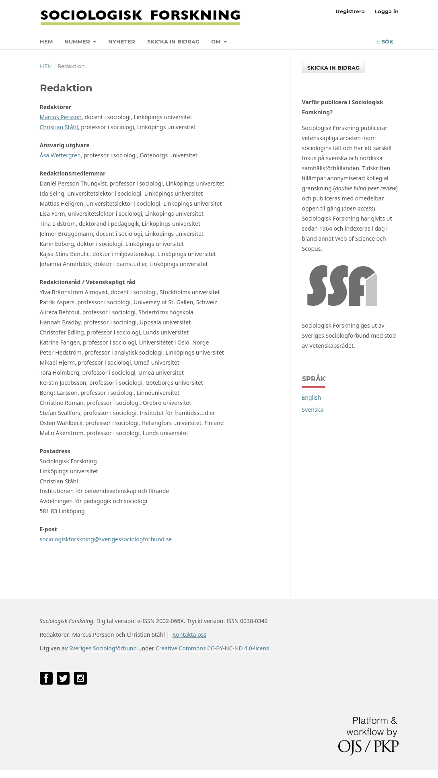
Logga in (386, 11)
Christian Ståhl (59, 127)
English (311, 397)
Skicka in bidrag (173, 41)
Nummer (78, 41)
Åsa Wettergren (60, 155)
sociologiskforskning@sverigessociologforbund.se (106, 539)
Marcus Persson (61, 117)
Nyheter (121, 41)
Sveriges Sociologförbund (103, 648)
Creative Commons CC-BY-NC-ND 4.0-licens (213, 648)
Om (216, 41)
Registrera (350, 11)
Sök (385, 41)
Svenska (312, 409)
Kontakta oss (190, 634)
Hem (46, 41)
